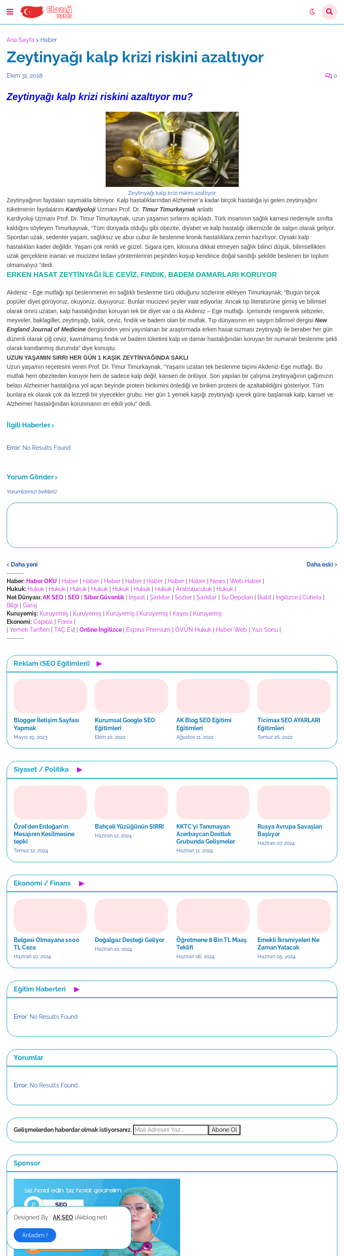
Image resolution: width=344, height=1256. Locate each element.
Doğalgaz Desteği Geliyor (129, 940)
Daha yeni (24, 564)
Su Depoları (237, 597)
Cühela (312, 597)
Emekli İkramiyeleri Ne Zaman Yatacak (288, 944)
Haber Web (231, 629)
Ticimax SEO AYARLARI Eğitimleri (288, 724)
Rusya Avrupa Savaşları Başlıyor (289, 830)
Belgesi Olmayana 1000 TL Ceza (46, 944)
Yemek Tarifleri (29, 629)
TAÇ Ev (64, 629)
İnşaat (137, 597)
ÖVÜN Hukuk (193, 629)
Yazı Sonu (265, 629)
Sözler (183, 597)
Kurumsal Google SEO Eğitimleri (125, 724)
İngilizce (287, 597)
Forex (64, 621)
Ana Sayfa (21, 40)
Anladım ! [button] (35, 1235)
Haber (48, 40)
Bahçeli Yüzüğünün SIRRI (129, 826)
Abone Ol (224, 1129)
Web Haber (245, 581)
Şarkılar (160, 597)
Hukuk (35, 589)
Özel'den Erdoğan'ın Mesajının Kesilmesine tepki (44, 834)
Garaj (30, 605)
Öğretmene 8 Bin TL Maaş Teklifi (211, 944)
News (217, 581)
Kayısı (180, 613)
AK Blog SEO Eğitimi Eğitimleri (204, 724)
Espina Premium (148, 629)
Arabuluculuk (194, 589)
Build (264, 597)
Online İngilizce (100, 629)
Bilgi (12, 605)
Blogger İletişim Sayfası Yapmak (46, 724)
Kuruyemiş (54, 613)
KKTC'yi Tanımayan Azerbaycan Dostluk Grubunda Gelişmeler (205, 834)
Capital (43, 621)
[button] (10, 12)
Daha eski (320, 564)
